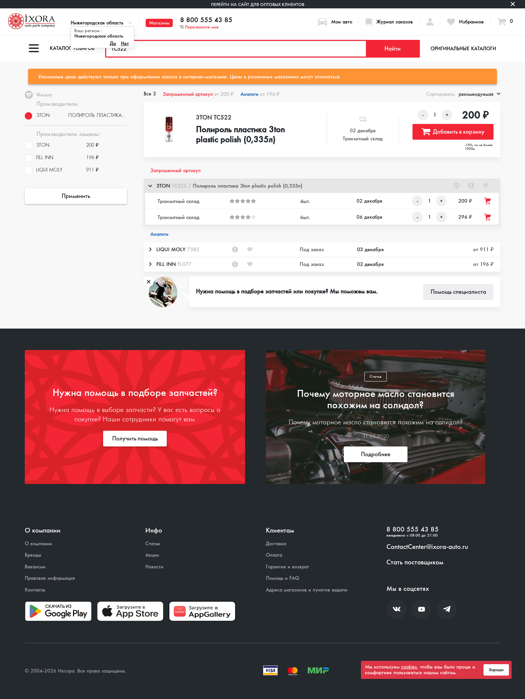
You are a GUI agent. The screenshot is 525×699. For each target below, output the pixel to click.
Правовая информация (50, 578)
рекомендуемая (479, 94)
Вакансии (35, 567)
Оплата (274, 555)
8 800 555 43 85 (206, 20)
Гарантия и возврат (287, 567)
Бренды (33, 555)
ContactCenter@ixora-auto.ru (427, 547)
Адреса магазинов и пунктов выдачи (307, 590)
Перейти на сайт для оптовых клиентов (257, 4)
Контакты (35, 590)
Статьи (152, 544)
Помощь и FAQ (282, 578)
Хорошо (496, 670)
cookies (409, 666)
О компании (38, 544)
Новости (154, 567)
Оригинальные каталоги (463, 48)
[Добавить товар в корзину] (487, 201)
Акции (152, 555)
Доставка (276, 544)
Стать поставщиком (414, 562)
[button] (322, 186)
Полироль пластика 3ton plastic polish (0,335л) (240, 135)
